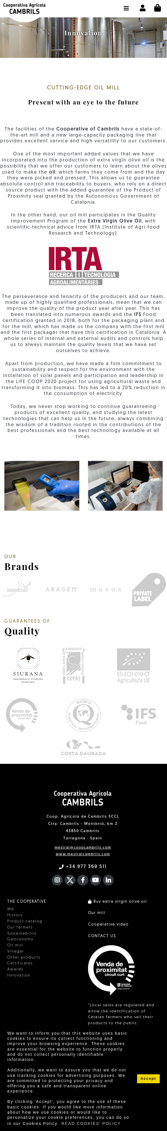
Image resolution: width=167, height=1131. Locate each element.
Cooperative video (108, 924)
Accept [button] (148, 1079)
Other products (23, 957)
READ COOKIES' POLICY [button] (91, 1123)
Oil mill (15, 945)
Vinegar (15, 951)
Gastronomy (20, 939)
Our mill (96, 913)
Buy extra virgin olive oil (117, 902)
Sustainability (22, 933)
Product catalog (24, 921)
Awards (15, 969)
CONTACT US (102, 936)
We (10, 909)
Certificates (20, 963)
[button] (126, 5)
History (15, 915)
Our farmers (20, 927)
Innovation (18, 975)
